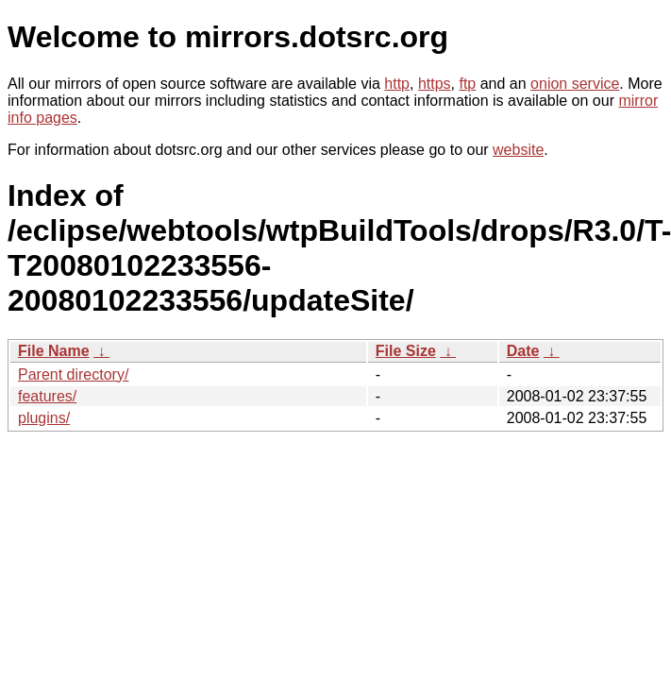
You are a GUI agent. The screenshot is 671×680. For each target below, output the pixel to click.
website (518, 150)
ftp (467, 84)
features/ (47, 396)
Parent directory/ (73, 374)
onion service (574, 84)
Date (523, 351)
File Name (54, 351)
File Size (406, 351)
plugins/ (44, 418)
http (397, 84)
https (434, 84)
